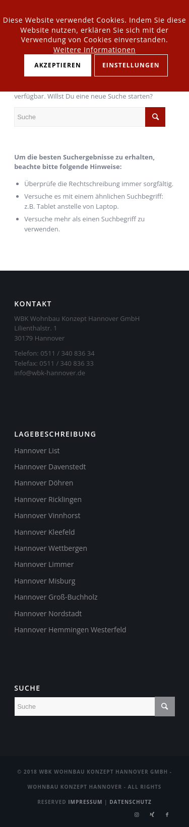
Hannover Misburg (44, 581)
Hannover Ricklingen (48, 499)
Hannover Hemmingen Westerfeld (70, 629)
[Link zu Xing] (152, 814)
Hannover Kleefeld (44, 532)
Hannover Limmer (44, 564)
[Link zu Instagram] (137, 814)
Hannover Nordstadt (48, 613)
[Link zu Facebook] (167, 814)
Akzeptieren (57, 65)
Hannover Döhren (43, 482)
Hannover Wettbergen (50, 548)
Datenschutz (130, 801)
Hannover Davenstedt (50, 466)
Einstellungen (131, 65)
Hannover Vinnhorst (47, 515)
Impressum (85, 801)
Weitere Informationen (94, 49)
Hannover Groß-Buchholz (55, 597)
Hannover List (36, 450)
